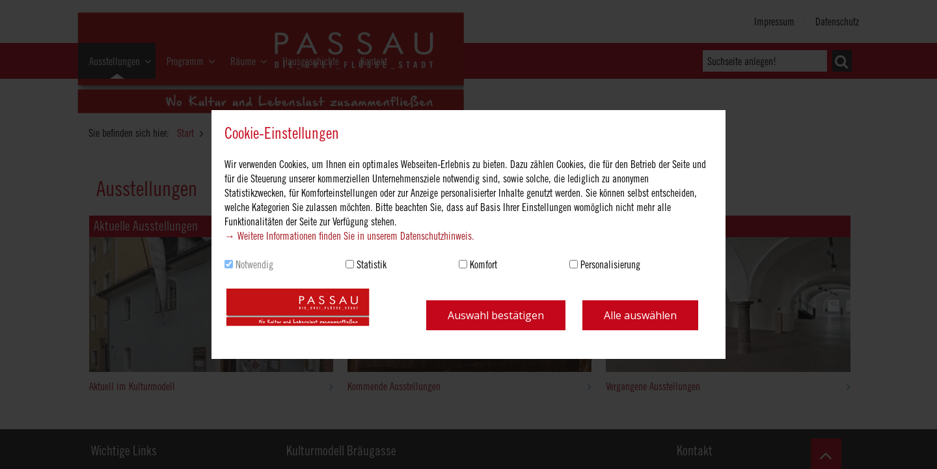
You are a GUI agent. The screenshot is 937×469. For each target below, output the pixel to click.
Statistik (372, 264)
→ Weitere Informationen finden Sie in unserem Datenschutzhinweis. (349, 236)
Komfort (483, 264)
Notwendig (254, 264)
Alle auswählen (640, 315)
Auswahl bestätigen (496, 315)
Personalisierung (610, 264)
